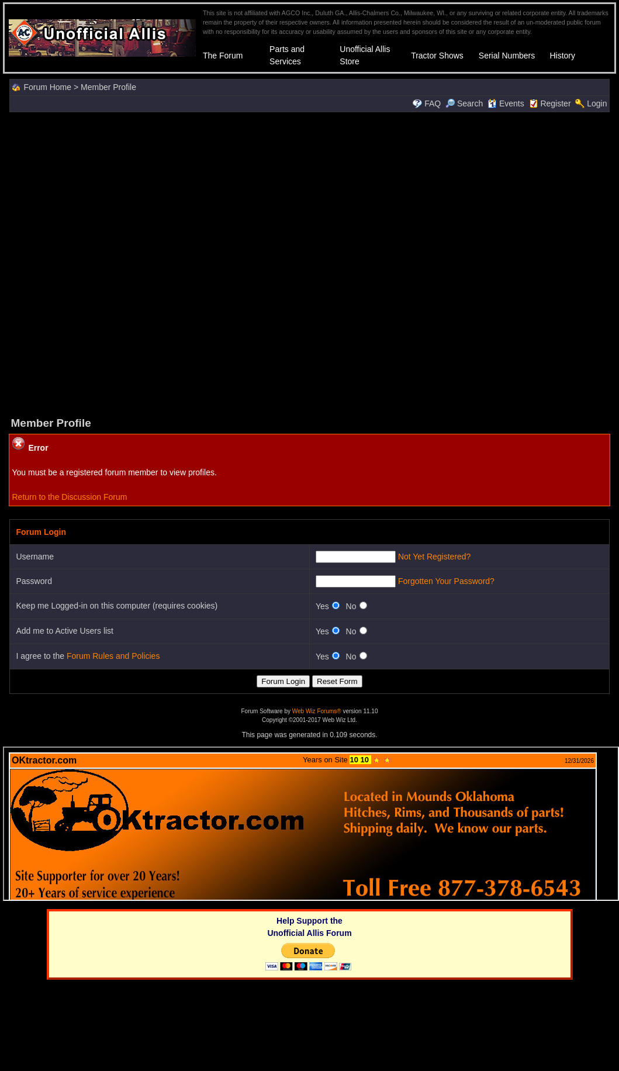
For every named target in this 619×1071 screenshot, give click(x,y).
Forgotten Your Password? (446, 581)
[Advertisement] (307, 263)
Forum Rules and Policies (113, 656)
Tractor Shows (437, 55)
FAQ (432, 103)
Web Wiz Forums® (316, 711)
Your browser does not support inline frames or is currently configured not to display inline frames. (311, 824)
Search (464, 103)
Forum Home (47, 87)
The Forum (223, 55)
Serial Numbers (507, 55)
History (562, 55)
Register (555, 103)
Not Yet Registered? (434, 556)
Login (597, 103)
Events (505, 103)
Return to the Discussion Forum (69, 497)
